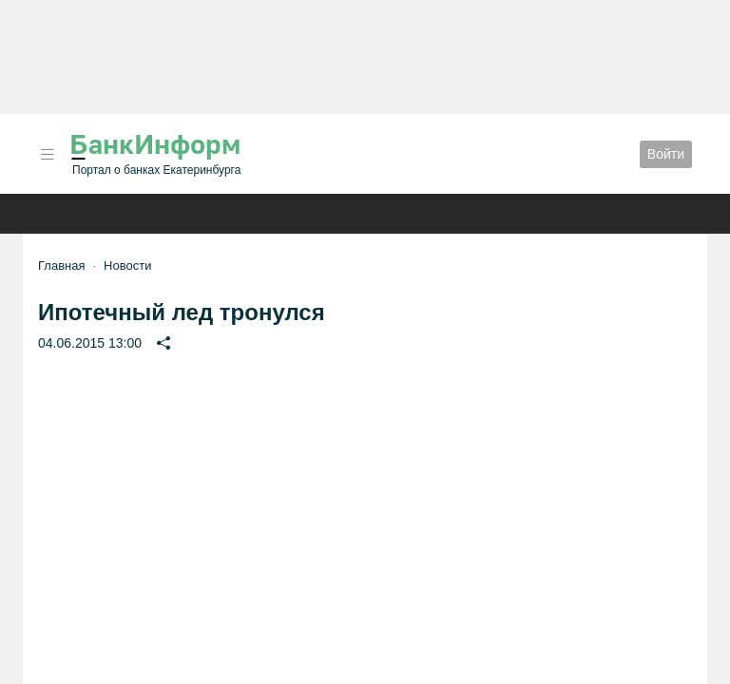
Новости (127, 265)
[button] (47, 154)
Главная (61, 265)
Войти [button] (665, 154)
